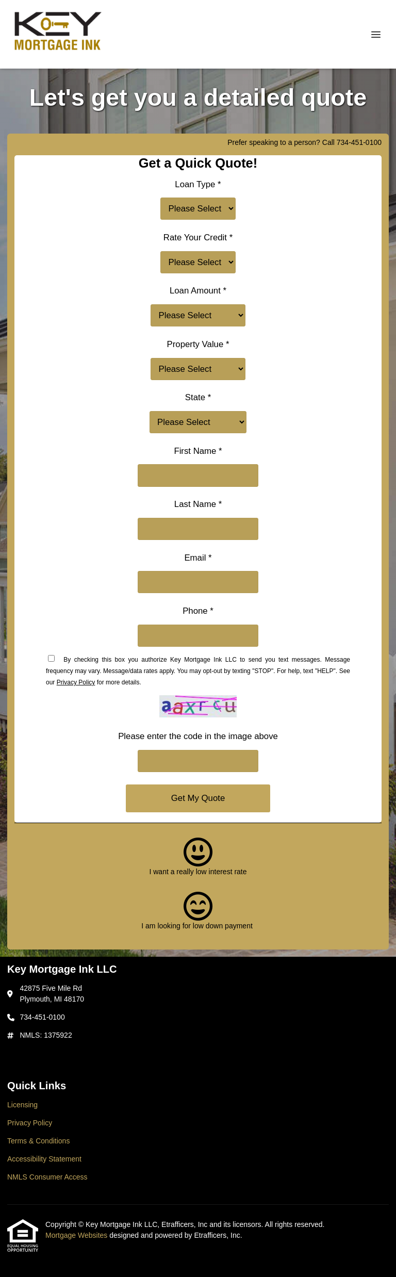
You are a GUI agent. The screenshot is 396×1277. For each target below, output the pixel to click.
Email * (197, 558)
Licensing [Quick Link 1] (22, 1105)
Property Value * (198, 344)
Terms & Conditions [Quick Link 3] (38, 1141)
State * (198, 397)
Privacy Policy (76, 682)
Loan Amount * (198, 291)
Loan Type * (198, 184)
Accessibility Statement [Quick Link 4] (44, 1159)
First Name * (198, 451)
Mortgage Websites (77, 1235)
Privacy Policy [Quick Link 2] (29, 1123)
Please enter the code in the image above (198, 736)
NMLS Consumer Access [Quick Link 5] (47, 1177)
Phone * (198, 611)
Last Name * (198, 504)
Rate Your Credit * (198, 237)
